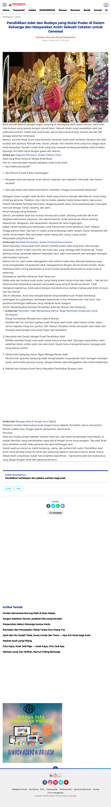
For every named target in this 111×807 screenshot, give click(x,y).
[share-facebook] (48, 506)
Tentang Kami (66, 789)
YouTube (68, 783)
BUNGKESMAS (47, 10)
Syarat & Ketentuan (82, 789)
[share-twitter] (53, 506)
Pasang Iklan (52, 789)
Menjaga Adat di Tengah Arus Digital (35, 421)
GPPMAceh (8, 17)
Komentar (55, 513)
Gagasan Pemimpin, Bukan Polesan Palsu (38, 155)
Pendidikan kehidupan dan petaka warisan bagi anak (35, 478)
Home (6, 10)
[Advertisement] (55, 394)
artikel (8, 488)
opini (19, 488)
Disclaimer (33, 789)
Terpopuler (19, 10)
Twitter (62, 783)
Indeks (32, 10)
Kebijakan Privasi (19, 789)
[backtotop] (55, 769)
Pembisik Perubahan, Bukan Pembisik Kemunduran (43, 242)
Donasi (98, 10)
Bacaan (63, 10)
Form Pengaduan (56, 793)
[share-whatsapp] (58, 506)
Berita (87, 10)
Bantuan (75, 10)
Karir (42, 789)
